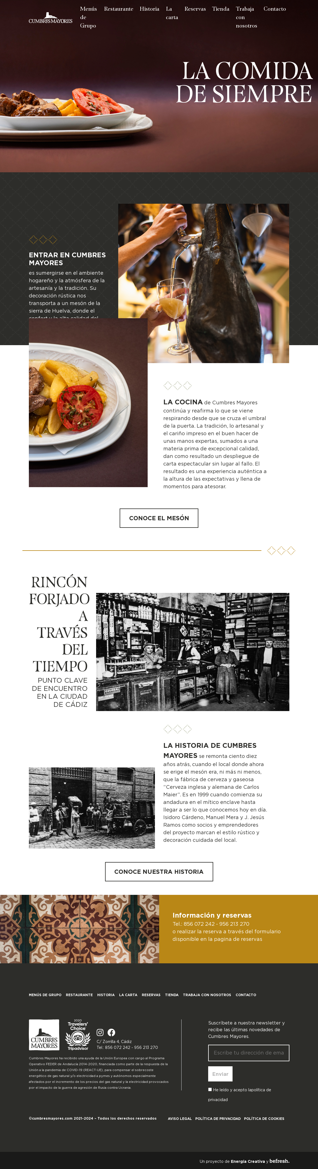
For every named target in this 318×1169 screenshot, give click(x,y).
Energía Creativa (248, 1161)
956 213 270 (234, 924)
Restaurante (118, 8)
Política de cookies (264, 1118)
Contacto (275, 8)
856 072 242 (199, 924)
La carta (172, 13)
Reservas (195, 8)
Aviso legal (180, 1118)
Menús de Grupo (88, 17)
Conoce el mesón (159, 518)
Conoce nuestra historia (159, 871)
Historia (149, 8)
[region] (159, 86)
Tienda (220, 8)
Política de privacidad (218, 1118)
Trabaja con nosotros (246, 17)
